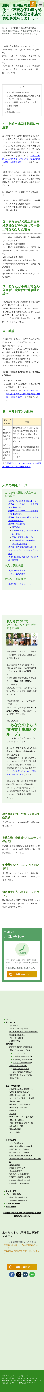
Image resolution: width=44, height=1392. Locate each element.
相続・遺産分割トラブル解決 (20, 1146)
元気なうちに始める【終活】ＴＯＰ (23, 501)
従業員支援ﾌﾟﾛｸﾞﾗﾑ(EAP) (19, 1092)
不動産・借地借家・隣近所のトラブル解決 (25, 1160)
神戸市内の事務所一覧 (18, 1197)
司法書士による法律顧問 (19, 1183)
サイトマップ (23, 1376)
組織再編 (12, 1111)
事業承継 (12, 1114)
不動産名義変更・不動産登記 (20, 1047)
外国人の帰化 (14, 1078)
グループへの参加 (16, 1038)
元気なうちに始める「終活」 (20, 1050)
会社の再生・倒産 (16, 1126)
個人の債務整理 (15, 1171)
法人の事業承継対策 (16, 571)
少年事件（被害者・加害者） (20, 1180)
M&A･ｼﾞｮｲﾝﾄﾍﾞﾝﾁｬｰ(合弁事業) (21, 1117)
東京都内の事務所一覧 (18, 1200)
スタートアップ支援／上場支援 (21, 1098)
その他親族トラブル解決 (19, 1152)
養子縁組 (16, 527)
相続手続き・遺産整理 (18, 1066)
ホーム (4, 28)
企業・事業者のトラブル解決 (20, 1156)
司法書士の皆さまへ (17, 1035)
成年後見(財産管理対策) (22, 1056)
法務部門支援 (14, 1101)
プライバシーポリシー (10, 1376)
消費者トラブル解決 (17, 1168)
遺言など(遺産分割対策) (22, 1063)
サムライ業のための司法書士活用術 (23, 1032)
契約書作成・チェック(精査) (20, 1075)
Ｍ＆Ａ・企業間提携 (16, 574)
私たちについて (12, 1022)
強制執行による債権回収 (19, 1174)
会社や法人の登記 (16, 1120)
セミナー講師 (14, 1132)
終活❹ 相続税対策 (16, 524)
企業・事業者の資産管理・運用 (21, 1123)
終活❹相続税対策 (28, 28)
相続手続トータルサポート (19, 584)
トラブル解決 (11, 1140)
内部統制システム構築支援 (20, 1104)
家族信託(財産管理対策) (22, 1060)
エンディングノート (21, 1053)
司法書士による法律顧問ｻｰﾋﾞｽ (21, 1089)
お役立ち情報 (14, 1041)
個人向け (14, 28)
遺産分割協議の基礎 (21, 1069)
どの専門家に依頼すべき (19, 1029)
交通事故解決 (14, 1165)
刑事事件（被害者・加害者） (20, 1177)
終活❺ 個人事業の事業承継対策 (22, 547)
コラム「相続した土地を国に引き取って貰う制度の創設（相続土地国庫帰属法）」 (21, 159)
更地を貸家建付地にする (22, 537)
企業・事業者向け (13, 1086)
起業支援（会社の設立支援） (20, 1095)
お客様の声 (13, 1025)
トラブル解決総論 (16, 1143)
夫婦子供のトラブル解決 (19, 1149)
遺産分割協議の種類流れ (22, 1072)
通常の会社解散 (15, 1129)
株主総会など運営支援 (18, 1107)
